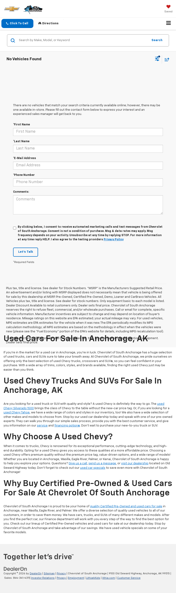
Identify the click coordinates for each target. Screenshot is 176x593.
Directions (48, 23)
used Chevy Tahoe (17, 412)
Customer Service (129, 578)
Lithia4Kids (93, 578)
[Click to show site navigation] (168, 24)
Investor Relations (43, 578)
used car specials (92, 467)
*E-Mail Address (24, 158)
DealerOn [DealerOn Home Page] (36, 573)
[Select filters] (157, 59)
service (42, 425)
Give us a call (78, 463)
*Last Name (21, 141)
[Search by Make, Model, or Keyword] (83, 40)
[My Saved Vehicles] (168, 9)
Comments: (21, 192)
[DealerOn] (15, 569)
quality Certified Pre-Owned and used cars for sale (126, 506)
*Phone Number (24, 175)
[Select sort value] (165, 59)
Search (156, 40)
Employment (76, 578)
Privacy (61, 573)
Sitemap (49, 573)
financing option (67, 425)
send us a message (102, 463)
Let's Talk (25, 251)
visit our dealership (134, 463)
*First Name (21, 124)
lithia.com (108, 578)
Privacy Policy (113, 239)
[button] (17, 23)
